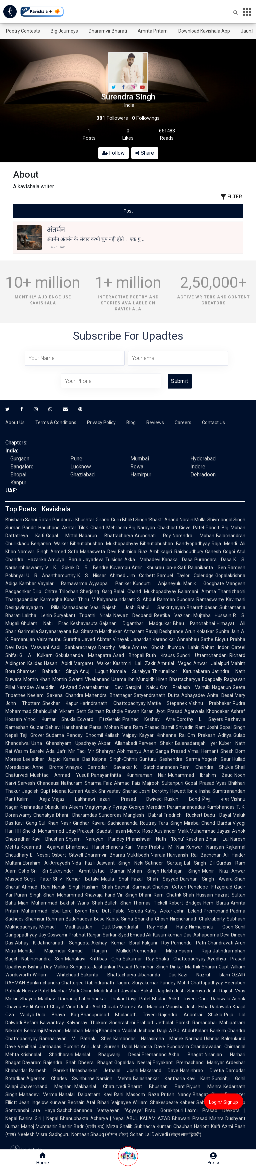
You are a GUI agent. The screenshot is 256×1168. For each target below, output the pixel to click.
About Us (15, 422)
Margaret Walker (93, 663)
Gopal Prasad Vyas (206, 783)
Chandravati (220, 942)
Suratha (71, 639)
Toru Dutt (100, 911)
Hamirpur (140, 474)
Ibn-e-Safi (176, 567)
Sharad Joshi (136, 791)
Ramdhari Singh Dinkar (158, 966)
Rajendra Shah (60, 1062)
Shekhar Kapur (60, 703)
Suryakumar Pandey (154, 982)
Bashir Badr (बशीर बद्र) (82, 1126)
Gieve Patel (191, 527)
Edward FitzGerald (99, 719)
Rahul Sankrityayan (161, 607)
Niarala (158, 855)
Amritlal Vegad (174, 663)
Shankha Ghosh (151, 918)
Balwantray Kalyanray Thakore (74, 1022)
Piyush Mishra (204, 1086)
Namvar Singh (33, 551)
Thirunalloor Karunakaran (181, 671)
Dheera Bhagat (95, 1062)
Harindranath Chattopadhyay (113, 703)
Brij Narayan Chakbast (153, 527)
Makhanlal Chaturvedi (100, 1086)
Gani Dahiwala (214, 998)
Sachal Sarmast (133, 887)
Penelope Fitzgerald (210, 887)
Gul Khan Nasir (55, 823)
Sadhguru (59, 1134)
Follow (113, 153)
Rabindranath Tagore (107, 982)
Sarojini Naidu (141, 687)
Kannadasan (75, 607)
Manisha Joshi (181, 1006)
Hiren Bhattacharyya (178, 679)
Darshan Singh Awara (206, 879)
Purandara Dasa (213, 559)
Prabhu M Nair (167, 847)
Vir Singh (127, 895)
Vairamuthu (49, 639)
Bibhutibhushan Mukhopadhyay (104, 543)
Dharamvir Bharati (108, 31)
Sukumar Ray (138, 958)
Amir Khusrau (148, 567)
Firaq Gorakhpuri (164, 1110)
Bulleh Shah (118, 903)
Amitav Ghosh (148, 647)
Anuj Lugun (94, 671)
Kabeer (187, 1102)
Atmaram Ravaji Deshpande (153, 631)
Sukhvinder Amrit (70, 871)
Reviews (155, 422)
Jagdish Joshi (171, 990)
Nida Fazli (83, 863)
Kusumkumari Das (172, 934)
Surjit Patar (37, 879)
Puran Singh (28, 895)
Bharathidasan (202, 607)
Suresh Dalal (118, 1046)
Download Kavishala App (204, 31)
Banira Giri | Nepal (38, 1118)
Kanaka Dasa (177, 559)
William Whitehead (56, 974)
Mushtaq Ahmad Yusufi (59, 775)
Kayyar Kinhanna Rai (162, 735)
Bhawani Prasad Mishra (198, 1118)
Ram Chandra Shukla (206, 767)
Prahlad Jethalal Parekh (163, 1022)
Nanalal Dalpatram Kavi (85, 1094)
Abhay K (25, 942)
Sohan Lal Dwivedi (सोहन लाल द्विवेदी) (165, 1134)
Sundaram (178, 1046)
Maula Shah (115, 879)
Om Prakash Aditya (209, 735)
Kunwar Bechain (67, 1102)
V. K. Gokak (60, 567)
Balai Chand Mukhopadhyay (145, 591)
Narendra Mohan (193, 535)
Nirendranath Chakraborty (197, 918)
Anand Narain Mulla (184, 519)
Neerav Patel (35, 990)
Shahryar (105, 751)
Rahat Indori (215, 647)
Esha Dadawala (214, 1006)
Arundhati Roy (153, 535)
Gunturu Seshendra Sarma (169, 759)
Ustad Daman (109, 871)
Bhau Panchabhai (194, 623)
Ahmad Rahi (36, 887)
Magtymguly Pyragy (106, 807)
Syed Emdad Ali (135, 934)
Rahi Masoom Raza (137, 1094)
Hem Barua (216, 903)
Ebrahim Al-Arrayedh (46, 863)
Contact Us (213, 422)
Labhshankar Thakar (102, 998)
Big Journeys (64, 31)
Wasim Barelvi (29, 751)
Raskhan (195, 839)
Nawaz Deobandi (132, 615)
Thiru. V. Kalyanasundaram (106, 599)
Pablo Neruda (128, 911)
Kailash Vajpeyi (121, 735)
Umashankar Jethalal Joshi (104, 1070)
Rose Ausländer (159, 831)
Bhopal (18, 474)
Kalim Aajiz (33, 799)
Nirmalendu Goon (211, 926)
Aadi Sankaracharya (73, 647)
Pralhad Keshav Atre (148, 719)
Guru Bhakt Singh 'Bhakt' (137, 519)
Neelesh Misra (32, 1134)
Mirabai (192, 823)
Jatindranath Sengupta (63, 942)
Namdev (25, 687)
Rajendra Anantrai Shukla (190, 1014)
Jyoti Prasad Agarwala (180, 711)
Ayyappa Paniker (110, 583)
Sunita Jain (227, 631)
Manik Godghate (203, 583)
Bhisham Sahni (21, 519)
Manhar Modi (65, 990)
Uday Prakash (80, 831)
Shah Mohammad (63, 895)
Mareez (128, 1006)
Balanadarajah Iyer (196, 743)
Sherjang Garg (96, 591)
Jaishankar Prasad (112, 966)
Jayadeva (93, 559)
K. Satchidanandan (156, 767)
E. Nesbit (40, 855)
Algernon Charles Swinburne (60, 1078)
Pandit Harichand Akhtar (49, 527)
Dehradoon (203, 474)
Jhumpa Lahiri (182, 647)
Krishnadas (31, 807)
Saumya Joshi (202, 990)
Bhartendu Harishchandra (94, 847)
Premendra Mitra (154, 950)
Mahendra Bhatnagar (108, 695)
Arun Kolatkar (199, 631)
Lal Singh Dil (199, 863)
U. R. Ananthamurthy (51, 575)
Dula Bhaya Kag (57, 1014)
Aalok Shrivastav (103, 791)
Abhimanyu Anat (135, 751)
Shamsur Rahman (44, 918)
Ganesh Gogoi (220, 551)
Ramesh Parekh (48, 1070)
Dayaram (32, 1062)
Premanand (154, 1054)
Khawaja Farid (100, 895)
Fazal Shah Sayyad (154, 879)
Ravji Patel (138, 998)
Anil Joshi (92, 1046)
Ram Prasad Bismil (153, 727)
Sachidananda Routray (132, 823)
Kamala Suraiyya (130, 671)
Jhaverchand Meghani (46, 1086)
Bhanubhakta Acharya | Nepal (92, 1118)
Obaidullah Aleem (64, 807)
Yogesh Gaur (216, 759)
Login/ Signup (223, 1102)
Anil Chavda (105, 1006)
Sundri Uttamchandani (202, 655)
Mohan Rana (118, 727)
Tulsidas (114, 559)
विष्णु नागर (216, 799)
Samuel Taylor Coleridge (185, 575)
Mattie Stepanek (167, 703)
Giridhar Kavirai (89, 823)
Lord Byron (74, 911)
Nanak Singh (66, 887)
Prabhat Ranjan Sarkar (93, 934)
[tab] (51, 211)
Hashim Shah (97, 887)
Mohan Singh (143, 871)
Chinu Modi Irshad (100, 990)
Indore (197, 466)
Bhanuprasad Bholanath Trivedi (119, 1014)
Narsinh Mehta (113, 1078)
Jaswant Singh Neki (120, 863)
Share (144, 153)
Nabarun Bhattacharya (106, 535)
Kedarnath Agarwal (42, 847)
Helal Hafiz (172, 926)
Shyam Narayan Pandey (95, 839)
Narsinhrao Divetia (202, 1070)
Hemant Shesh (217, 751)
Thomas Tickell (150, 903)
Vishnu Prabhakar (210, 703)
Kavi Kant (198, 1078)
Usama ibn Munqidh (133, 679)
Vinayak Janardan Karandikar (144, 639)
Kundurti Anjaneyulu (157, 583)
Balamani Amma (197, 591)
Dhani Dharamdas (76, 815)
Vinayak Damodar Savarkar (98, 767)
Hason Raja (195, 950)
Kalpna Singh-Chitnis (115, 759)
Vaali (95, 607)
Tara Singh (170, 823)
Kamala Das (77, 759)
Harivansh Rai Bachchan (194, 855)
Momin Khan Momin (45, 679)
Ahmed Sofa (64, 551)
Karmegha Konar (58, 599)
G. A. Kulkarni (36, 655)
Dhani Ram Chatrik (160, 895)
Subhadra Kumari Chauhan (163, 1126)
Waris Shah (90, 903)
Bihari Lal (217, 839)
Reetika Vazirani (173, 615)
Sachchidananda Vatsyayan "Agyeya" (100, 1110)
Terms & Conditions (55, 422)
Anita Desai (220, 695)
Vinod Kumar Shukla (50, 719)
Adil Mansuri (151, 1006)
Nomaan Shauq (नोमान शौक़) (99, 1134)
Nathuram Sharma (81, 783)
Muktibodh (138, 855)
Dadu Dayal (217, 815)
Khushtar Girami (92, 519)
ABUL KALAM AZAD (148, 1118)
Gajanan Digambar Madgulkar (135, 623)
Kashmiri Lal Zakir (134, 663)
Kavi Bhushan (48, 839)
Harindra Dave (149, 1046)
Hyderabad (203, 458)
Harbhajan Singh (180, 871)
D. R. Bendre (92, 567)
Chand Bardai (216, 823)
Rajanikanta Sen (207, 567)
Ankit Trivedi (182, 998)
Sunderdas (110, 815)
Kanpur (18, 482)
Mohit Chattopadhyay (200, 982)
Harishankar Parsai (82, 727)
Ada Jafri (56, 751)
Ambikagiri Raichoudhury (176, 551)
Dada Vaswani (32, 647)
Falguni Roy (155, 942)
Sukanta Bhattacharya (108, 974)
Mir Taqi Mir (81, 751)
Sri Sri (39, 871)
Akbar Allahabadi (117, 743)
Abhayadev (193, 695)
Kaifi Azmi (222, 1126)
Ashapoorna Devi (211, 934)
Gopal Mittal (61, 535)
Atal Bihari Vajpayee (108, 1102)
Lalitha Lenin (37, 615)
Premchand (216, 911)
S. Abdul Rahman (156, 599)
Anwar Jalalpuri (211, 663)
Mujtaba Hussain (212, 615)
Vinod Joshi (78, 1006)
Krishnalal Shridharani (47, 1054)
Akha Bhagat (185, 1054)
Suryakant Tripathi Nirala (83, 615)
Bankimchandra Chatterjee (55, 982)
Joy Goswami (53, 934)
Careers (183, 422)
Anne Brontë (48, 767)
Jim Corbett (141, 575)
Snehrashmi (122, 1022)
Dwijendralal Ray (133, 926)
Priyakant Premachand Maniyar (188, 1062)
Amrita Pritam (153, 31)
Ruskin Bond (182, 799)
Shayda (28, 998)
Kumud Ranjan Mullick (99, 950)
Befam (31, 1022)
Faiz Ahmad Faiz (122, 783)
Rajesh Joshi (119, 607)
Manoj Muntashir (39, 1126)
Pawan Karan (139, 711)
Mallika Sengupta (72, 966)
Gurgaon (19, 458)
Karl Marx (136, 847)
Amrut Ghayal (49, 1006)
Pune (76, 458)
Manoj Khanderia (103, 1030)
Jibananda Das (157, 974)
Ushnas (212, 1038)
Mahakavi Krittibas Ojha (93, 958)
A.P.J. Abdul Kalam (189, 1030)
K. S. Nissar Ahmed (101, 575)
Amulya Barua (64, 559)
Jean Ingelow (33, 1102)
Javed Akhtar (96, 639)
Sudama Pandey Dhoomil (74, 735)
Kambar (27, 583)
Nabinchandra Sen (42, 958)
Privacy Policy (101, 422)
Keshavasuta (84, 623)
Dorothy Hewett (169, 791)
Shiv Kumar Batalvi (76, 879)
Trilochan (68, 591)
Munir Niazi (216, 871)
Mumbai (139, 458)
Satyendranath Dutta (157, 695)
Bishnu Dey (40, 966)
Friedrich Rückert (183, 815)
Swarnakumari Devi (101, 687)
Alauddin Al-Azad (56, 687)
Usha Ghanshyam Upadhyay (63, 743)
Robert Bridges (185, 903)
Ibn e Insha (199, 791)
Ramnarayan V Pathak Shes (75, 1038)
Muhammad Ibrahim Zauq (200, 775)
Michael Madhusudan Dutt (75, 926)
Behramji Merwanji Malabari (53, 1030)
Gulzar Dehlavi (45, 727)
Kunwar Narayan (205, 847)
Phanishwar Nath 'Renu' (155, 839)
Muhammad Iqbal (41, 911)
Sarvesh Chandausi (38, 783)
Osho (23, 871)
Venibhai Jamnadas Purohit (48, 1046)
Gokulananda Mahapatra (83, 655)
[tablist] (128, 211)
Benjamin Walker (49, 543)
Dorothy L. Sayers (200, 719)
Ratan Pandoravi (56, 519)
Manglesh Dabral (142, 815)
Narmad (193, 1038)
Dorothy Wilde (114, 647)
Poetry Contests (23, 31)
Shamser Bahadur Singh (47, 671)
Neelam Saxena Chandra (55, 695)
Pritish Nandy (176, 1094)
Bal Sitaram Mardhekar (97, 631)
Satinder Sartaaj (163, 863)
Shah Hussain (198, 895)
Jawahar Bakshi (138, 990)
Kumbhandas (221, 807)
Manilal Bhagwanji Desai (107, 1054)
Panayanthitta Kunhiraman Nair (129, 775)
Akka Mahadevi (142, 559)
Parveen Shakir (156, 743)
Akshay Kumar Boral (116, 942)
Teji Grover (32, 735)
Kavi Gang (26, 823)
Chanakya (43, 815)
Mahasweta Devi (98, 551)
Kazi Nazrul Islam (204, 974)
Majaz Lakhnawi (73, 799)
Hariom (201, 1126)
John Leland (188, 911)
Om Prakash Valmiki (185, 687)
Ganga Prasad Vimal (177, 751)
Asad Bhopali (128, 655)
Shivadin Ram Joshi (197, 727)
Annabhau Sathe (195, 639)
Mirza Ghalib (119, 1126)
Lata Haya (43, 1110)
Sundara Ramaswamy (200, 599)
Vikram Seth (72, 711)
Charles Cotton (169, 887)
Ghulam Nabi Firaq (45, 623)
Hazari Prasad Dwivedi (130, 799)
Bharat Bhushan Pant (156, 1086)
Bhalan (159, 998)
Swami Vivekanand (89, 679)
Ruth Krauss (160, 655)
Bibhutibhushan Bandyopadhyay (175, 543)
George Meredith (147, 807)
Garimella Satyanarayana (44, 631)
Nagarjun (221, 687)
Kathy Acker (158, 911)
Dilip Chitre (45, 591)
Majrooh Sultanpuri (162, 783)
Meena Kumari (67, 791)
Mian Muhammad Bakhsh (47, 903)
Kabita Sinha (119, 918)
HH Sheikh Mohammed (39, 831)
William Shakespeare (155, 1102)
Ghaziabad (82, 474)
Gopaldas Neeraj (132, 1062)
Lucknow (80, 466)
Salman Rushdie (105, 711)
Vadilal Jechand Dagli (144, 1030)
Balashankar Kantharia (159, 1078)
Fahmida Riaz (133, 551)
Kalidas (34, 663)
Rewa (136, 466)
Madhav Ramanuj (57, 998)
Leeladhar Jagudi (42, 759)
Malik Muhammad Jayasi (204, 831)
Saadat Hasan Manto (118, 831)
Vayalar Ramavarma (62, 583)
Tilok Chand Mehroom (102, 527)
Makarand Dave (159, 1070)
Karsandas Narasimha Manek (148, 1038)
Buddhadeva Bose (85, 918)
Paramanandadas (186, 807)
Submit (179, 381)
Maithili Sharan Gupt (207, 966)
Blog (131, 422)
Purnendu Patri (188, 942)
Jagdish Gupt (36, 791)
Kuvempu (120, 567)
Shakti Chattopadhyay (181, 958)
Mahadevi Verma (38, 1094)
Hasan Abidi (58, 663)
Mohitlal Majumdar (42, 950)
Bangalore (22, 466)
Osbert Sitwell (67, 855)
